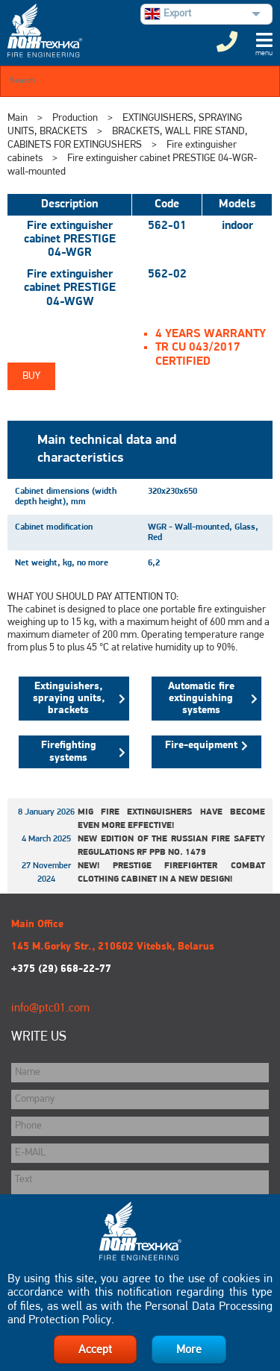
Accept (95, 1350)
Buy (31, 376)
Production (75, 118)
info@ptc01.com (50, 1008)
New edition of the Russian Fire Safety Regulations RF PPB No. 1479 (171, 846)
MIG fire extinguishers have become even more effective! (171, 819)
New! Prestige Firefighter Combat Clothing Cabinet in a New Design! (171, 873)
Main (17, 118)
